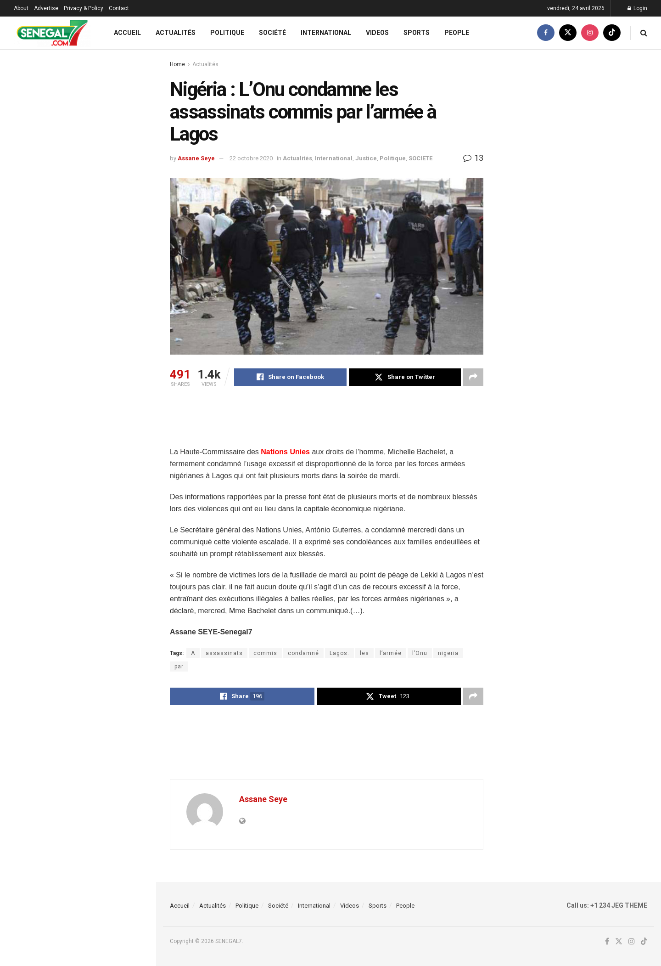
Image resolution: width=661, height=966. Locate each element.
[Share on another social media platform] (473, 377)
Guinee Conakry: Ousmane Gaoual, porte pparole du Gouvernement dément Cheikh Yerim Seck (98, 232)
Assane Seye (196, 158)
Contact (119, 8)
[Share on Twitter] (405, 377)
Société (272, 32)
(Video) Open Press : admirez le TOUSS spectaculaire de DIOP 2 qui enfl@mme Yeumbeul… (93, 533)
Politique (227, 32)
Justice (366, 158)
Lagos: (339, 653)
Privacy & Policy (83, 8)
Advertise (46, 8)
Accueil (127, 32)
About (21, 8)
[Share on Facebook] (290, 377)
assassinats (224, 653)
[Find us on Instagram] (590, 33)
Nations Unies (285, 452)
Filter (134, 59)
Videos (377, 32)
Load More (77, 859)
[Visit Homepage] (52, 33)
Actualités (176, 32)
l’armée (391, 653)
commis (265, 653)
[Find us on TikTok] (612, 33)
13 (473, 158)
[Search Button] (643, 33)
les (364, 653)
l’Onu (419, 653)
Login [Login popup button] (637, 8)
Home (177, 64)
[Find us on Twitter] (568, 33)
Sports (416, 32)
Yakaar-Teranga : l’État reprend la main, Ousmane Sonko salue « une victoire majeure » (98, 432)
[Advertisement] (337, 422)
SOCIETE (420, 158)
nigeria (448, 653)
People (456, 32)
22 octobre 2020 (251, 158)
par (179, 666)
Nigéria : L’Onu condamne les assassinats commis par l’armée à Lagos (71, 112)
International (326, 32)
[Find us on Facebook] (546, 33)
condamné (303, 653)
